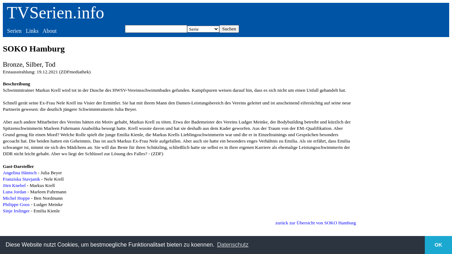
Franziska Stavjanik (21, 179)
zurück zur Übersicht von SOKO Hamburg (315, 222)
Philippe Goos (16, 204)
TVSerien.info (55, 12)
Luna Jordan (14, 191)
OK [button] (438, 245)
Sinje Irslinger (16, 210)
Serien (14, 31)
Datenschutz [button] (233, 245)
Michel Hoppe (16, 198)
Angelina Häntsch (20, 172)
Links (32, 31)
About (49, 31)
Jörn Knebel (14, 185)
